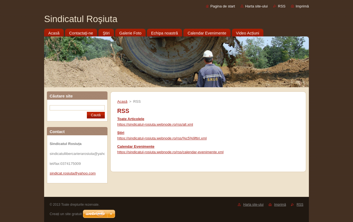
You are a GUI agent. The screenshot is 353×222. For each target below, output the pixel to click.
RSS (281, 6)
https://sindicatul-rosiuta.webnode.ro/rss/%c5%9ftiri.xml (162, 138)
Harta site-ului (256, 6)
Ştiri (120, 133)
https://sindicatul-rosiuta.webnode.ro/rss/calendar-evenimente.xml (170, 152)
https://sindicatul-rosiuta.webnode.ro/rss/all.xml (155, 124)
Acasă (122, 101)
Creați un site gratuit (66, 214)
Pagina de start (222, 6)
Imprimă (302, 6)
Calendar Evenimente (135, 146)
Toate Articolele (130, 119)
